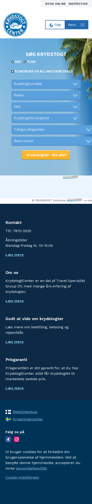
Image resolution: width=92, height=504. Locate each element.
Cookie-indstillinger (22, 477)
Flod (31, 61)
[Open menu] (76, 24)
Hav (18, 61)
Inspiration (78, 3)
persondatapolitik (31, 468)
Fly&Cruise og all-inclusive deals (44, 71)
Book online (56, 3)
